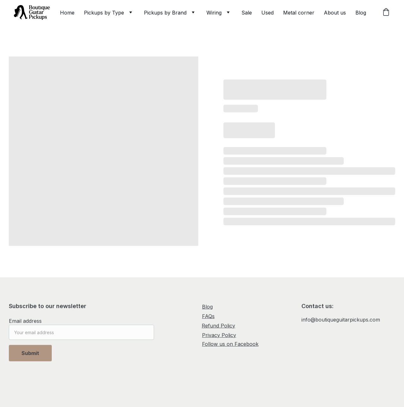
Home (67, 12)
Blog (360, 12)
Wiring (214, 12)
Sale (246, 12)
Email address (25, 323)
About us (335, 12)
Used (267, 12)
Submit (30, 355)
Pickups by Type (104, 12)
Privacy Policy (219, 335)
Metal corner (298, 12)
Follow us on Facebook (230, 344)
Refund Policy (218, 326)
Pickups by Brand (165, 12)
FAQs (208, 316)
